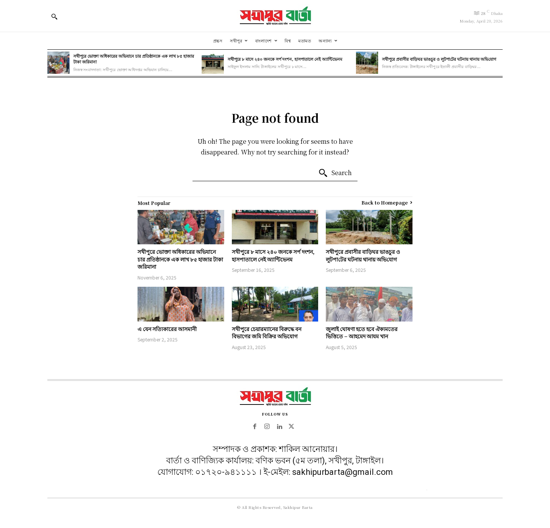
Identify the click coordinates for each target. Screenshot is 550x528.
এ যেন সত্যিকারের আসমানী (167, 329)
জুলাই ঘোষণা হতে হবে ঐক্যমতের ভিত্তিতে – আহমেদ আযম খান (362, 332)
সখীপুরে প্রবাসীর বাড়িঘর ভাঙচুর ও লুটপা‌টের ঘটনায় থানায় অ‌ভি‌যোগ (439, 59)
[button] (54, 16)
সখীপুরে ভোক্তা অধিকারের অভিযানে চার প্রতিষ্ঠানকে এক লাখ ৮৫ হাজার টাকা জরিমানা (133, 59)
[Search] (335, 173)
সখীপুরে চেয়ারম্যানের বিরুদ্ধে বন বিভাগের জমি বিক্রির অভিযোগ (266, 332)
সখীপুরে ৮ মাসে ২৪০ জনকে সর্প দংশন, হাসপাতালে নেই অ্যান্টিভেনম (285, 59)
